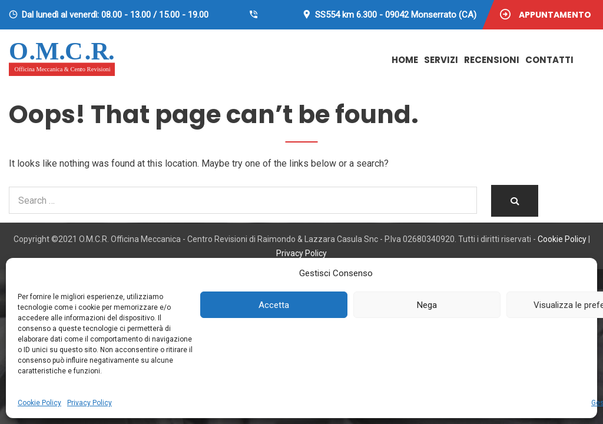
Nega (427, 305)
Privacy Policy (89, 403)
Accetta (274, 305)
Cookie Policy (39, 403)
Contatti (549, 60)
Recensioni (491, 60)
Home (405, 60)
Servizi (441, 60)
